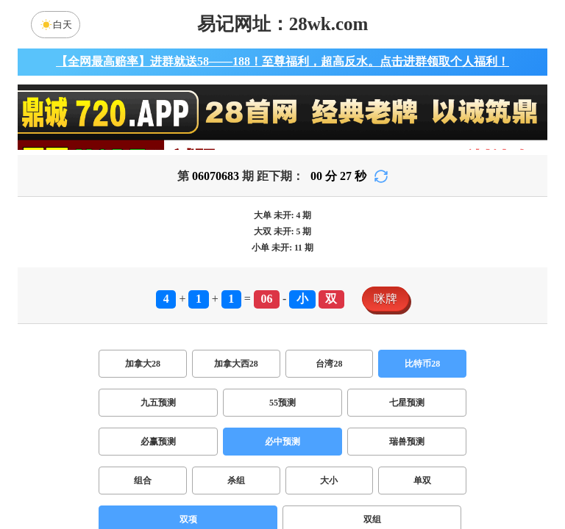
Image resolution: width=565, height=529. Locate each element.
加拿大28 (142, 364)
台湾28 (329, 364)
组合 (143, 480)
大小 (329, 480)
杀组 (236, 480)
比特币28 (422, 364)
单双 (422, 480)
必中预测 (282, 441)
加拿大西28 (236, 364)
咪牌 (385, 298)
